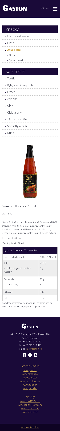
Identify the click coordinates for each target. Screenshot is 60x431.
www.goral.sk (30, 370)
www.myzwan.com (30, 408)
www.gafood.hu (30, 373)
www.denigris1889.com (30, 404)
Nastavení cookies (30, 427)
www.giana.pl (30, 377)
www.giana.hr (30, 384)
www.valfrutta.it (30, 412)
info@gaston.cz (34, 348)
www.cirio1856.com (30, 401)
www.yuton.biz (30, 388)
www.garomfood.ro (30, 381)
